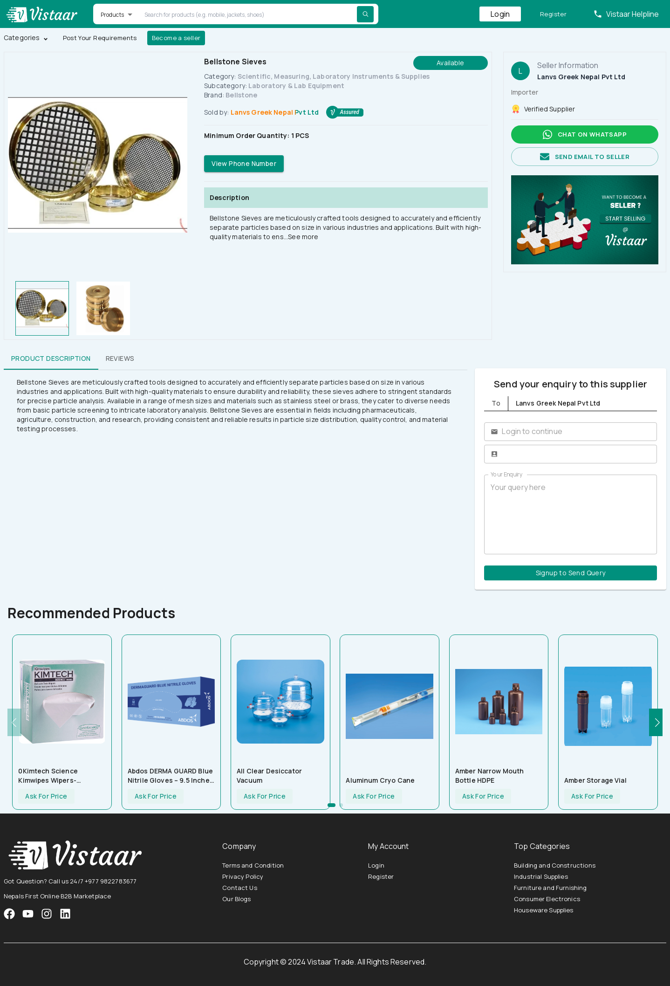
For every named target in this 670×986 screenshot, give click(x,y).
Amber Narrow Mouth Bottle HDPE (489, 775)
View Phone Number (244, 163)
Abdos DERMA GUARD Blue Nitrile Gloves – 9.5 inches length (170, 775)
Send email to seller (585, 157)
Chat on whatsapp (584, 134)
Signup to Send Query (570, 573)
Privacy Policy (242, 876)
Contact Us (239, 887)
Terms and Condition (253, 865)
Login (500, 14)
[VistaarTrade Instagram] (28, 913)
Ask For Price (46, 796)
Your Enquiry (506, 474)
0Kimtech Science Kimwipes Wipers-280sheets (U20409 (51, 775)
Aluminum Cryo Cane (380, 780)
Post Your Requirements (100, 38)
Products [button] (112, 15)
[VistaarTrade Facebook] (9, 913)
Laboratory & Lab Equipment (296, 85)
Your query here (570, 514)
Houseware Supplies (544, 910)
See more (303, 236)
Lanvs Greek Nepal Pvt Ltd (275, 112)
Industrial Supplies (541, 876)
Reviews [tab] (120, 358)
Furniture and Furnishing (550, 887)
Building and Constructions (554, 865)
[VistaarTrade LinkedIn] (65, 913)
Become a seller (176, 38)
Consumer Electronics (547, 899)
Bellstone (241, 94)
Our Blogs (236, 899)
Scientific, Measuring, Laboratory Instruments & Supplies (334, 76)
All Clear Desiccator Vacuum (269, 775)
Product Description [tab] (51, 358)
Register (553, 14)
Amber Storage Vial (595, 780)
